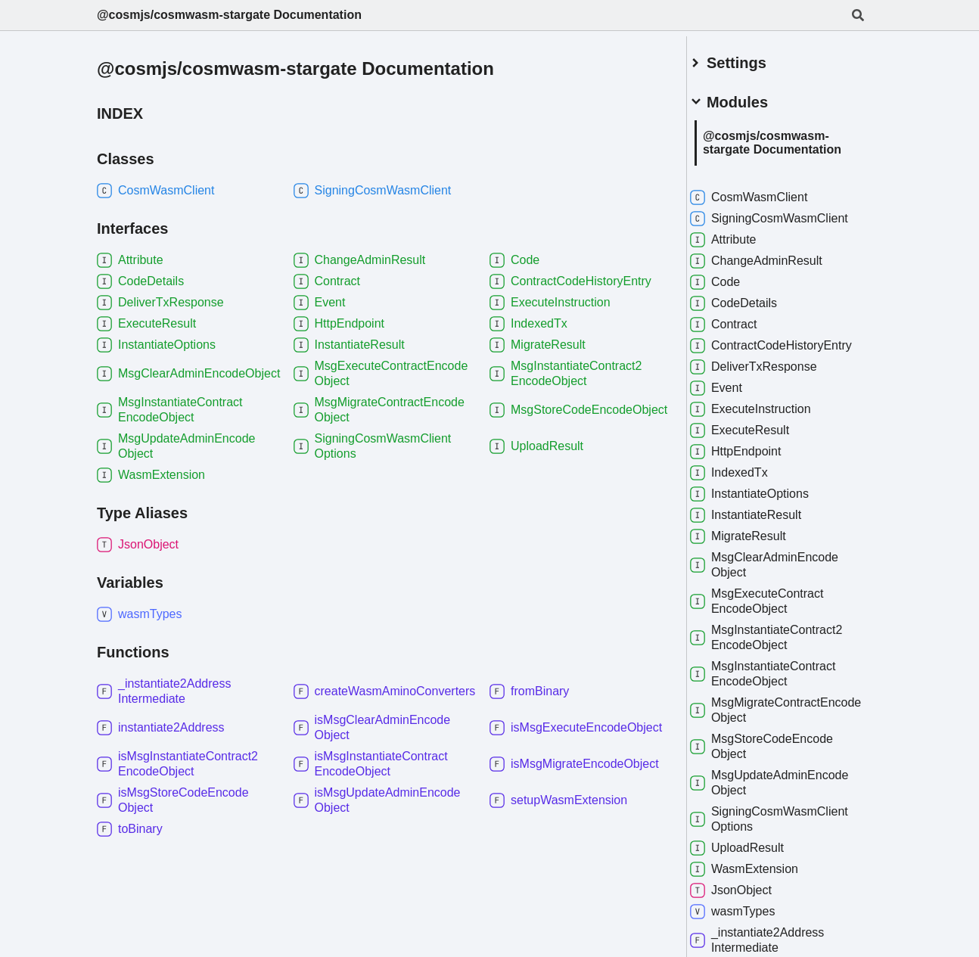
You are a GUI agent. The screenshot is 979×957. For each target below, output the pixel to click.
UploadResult (753, 873)
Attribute (740, 249)
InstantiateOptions (766, 519)
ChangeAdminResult (773, 270)
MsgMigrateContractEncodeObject (772, 735)
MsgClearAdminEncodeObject (781, 590)
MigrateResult (755, 561)
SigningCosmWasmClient (770, 221)
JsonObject (747, 915)
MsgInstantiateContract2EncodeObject (783, 662)
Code (732, 292)
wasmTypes (749, 936)
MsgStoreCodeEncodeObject (778, 771)
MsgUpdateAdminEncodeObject (765, 808)
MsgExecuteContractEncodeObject (774, 626)
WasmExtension (761, 894)
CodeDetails (750, 313)
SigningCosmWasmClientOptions (770, 844)
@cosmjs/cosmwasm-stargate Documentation (229, 14)
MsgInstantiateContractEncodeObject (780, 699)
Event (733, 413)
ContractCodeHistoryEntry (774, 363)
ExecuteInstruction (767, 434)
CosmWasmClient (765, 192)
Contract (740, 334)
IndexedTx (746, 497)
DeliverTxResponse (770, 391)
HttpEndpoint (752, 476)
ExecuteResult (756, 455)
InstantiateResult (762, 540)
